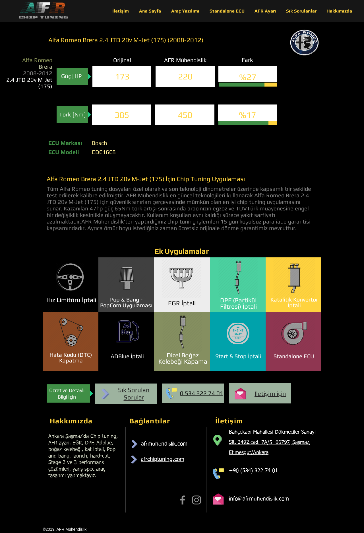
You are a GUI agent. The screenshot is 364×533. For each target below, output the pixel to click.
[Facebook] (183, 500)
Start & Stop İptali (238, 356)
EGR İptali (182, 303)
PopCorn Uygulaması (126, 305)
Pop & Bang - (126, 299)
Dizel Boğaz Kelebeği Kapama (182, 358)
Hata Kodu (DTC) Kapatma (70, 357)
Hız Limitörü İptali (71, 300)
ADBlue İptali (127, 356)
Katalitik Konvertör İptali (294, 302)
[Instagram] (196, 500)
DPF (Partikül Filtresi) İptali (238, 303)
